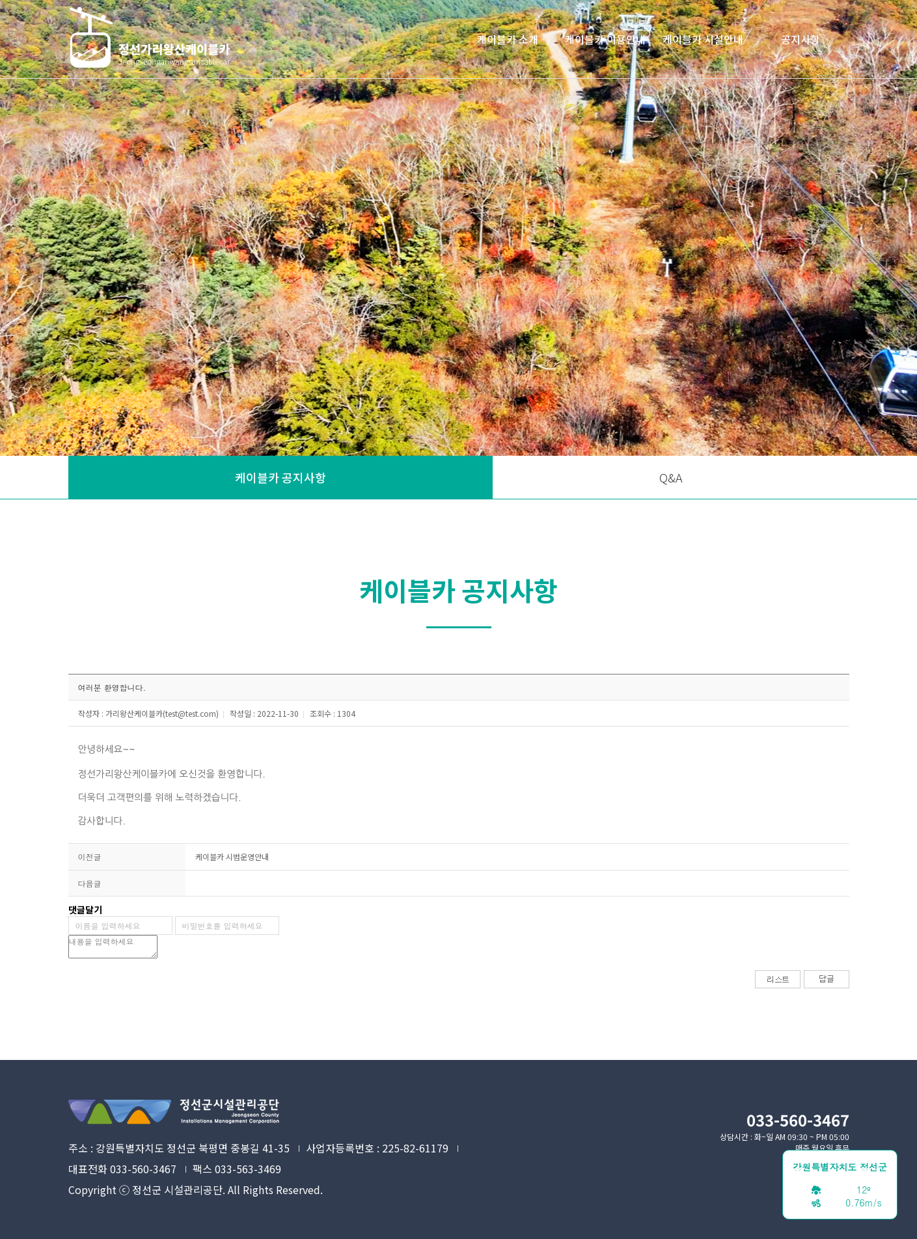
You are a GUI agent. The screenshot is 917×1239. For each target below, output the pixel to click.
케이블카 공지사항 (280, 477)
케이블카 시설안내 (703, 39)
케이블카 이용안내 (605, 39)
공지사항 (800, 39)
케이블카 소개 (507, 39)
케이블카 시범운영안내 (232, 856)
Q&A (671, 477)
